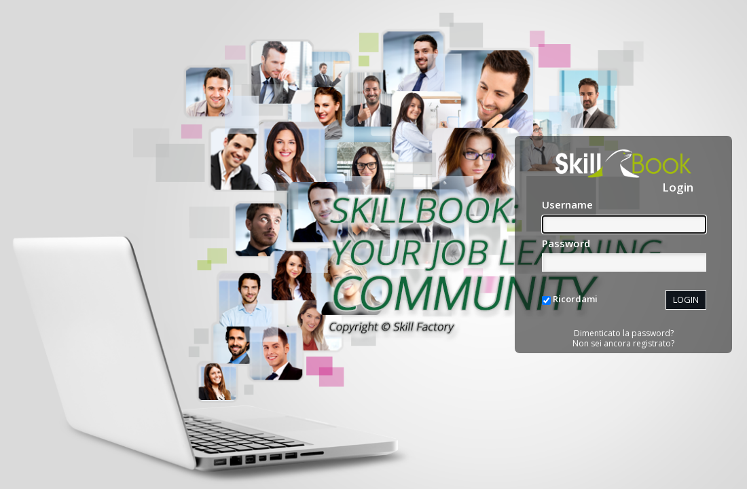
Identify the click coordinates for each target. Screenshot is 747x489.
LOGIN (686, 299)
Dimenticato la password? (624, 333)
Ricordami (575, 299)
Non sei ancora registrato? (623, 343)
